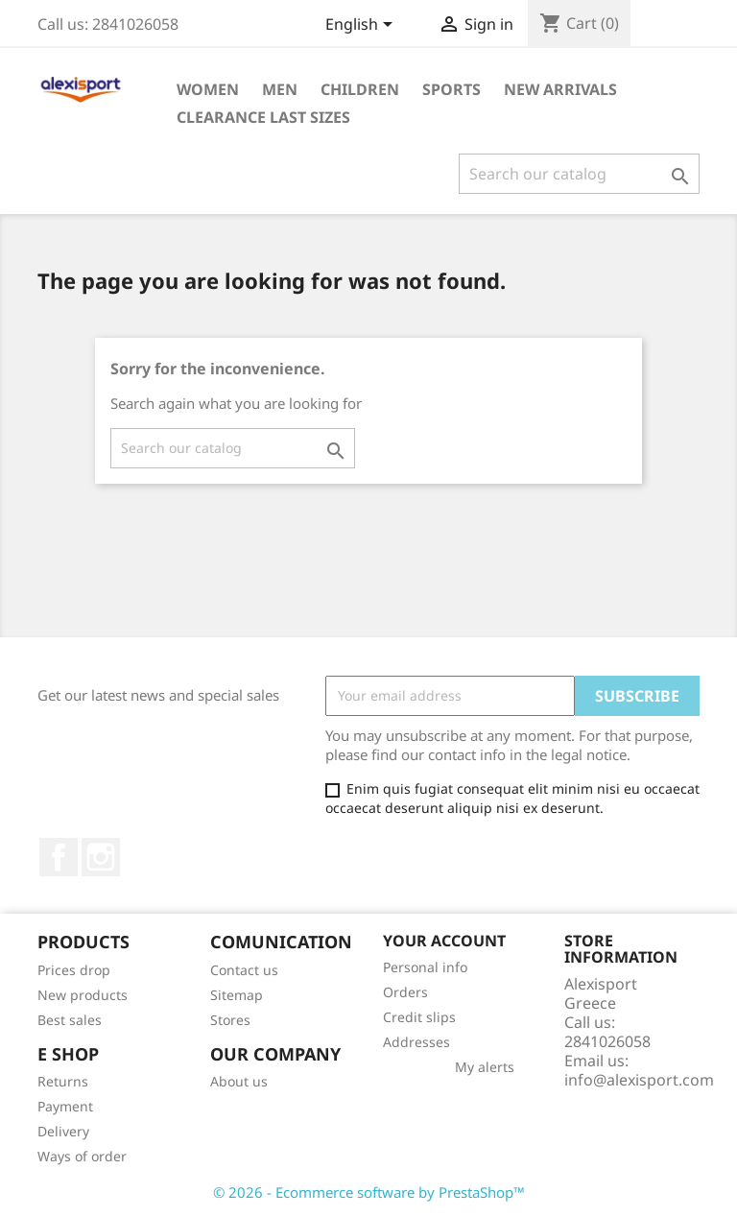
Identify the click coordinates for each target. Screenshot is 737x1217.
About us (239, 1081)
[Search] (579, 174)
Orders (405, 992)
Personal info (425, 967)
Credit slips (419, 1017)
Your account (444, 940)
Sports (451, 89)
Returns (62, 1081)
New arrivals (560, 89)
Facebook (58, 857)
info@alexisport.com (639, 1079)
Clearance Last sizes (263, 117)
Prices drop (73, 970)
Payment (65, 1106)
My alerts (484, 1067)
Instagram (101, 857)
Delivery (63, 1131)
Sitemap (236, 995)
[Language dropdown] (362, 25)
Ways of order (82, 1156)
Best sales (69, 1020)
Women (208, 89)
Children (360, 89)
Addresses (416, 1042)
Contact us (244, 970)
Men (279, 89)
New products (82, 995)
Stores (230, 1020)
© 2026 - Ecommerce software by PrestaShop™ (369, 1192)
